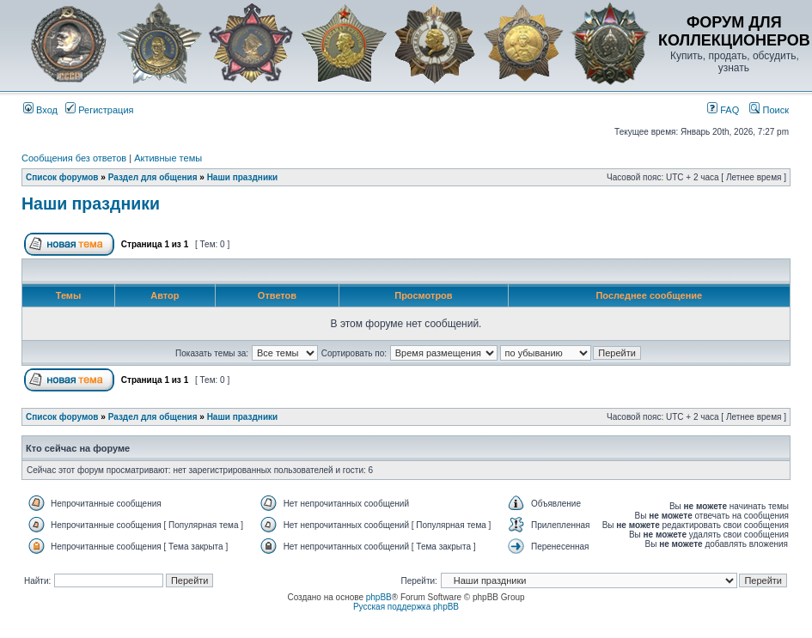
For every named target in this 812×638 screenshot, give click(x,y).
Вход (40, 110)
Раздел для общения (153, 177)
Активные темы (168, 158)
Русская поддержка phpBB (406, 606)
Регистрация (99, 110)
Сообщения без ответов (73, 158)
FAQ (723, 110)
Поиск (769, 110)
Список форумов (62, 177)
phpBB (379, 597)
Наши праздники (242, 177)
